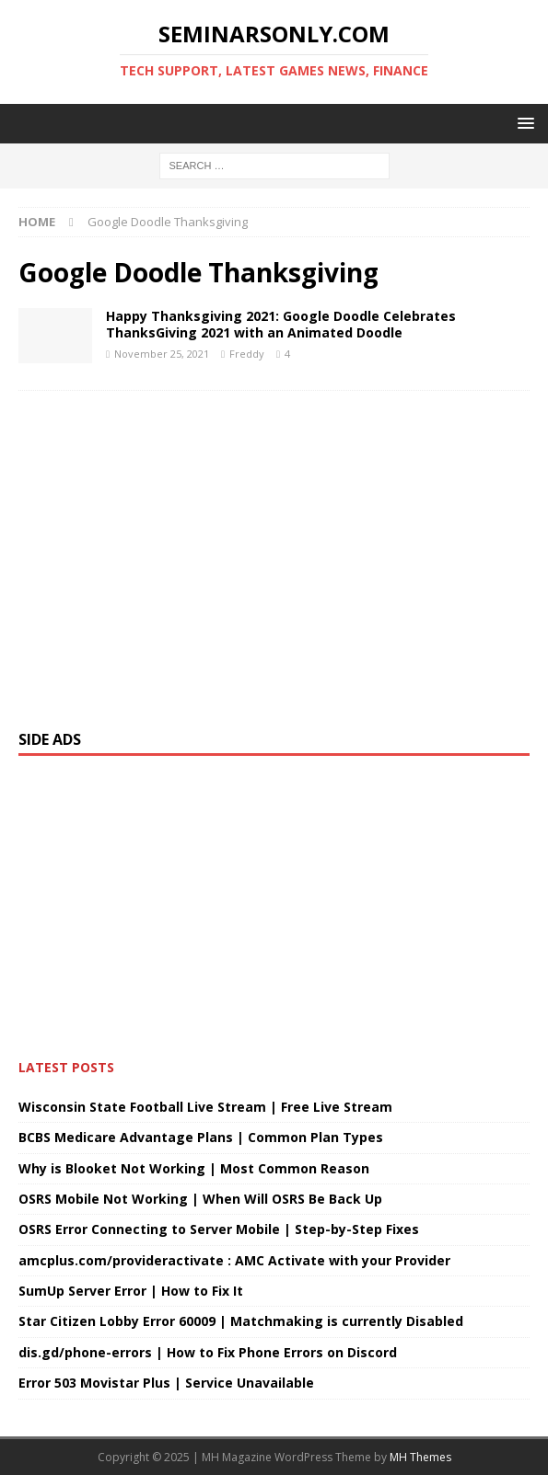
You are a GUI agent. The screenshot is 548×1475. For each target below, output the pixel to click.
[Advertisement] (274, 551)
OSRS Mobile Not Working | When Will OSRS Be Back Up (200, 1198)
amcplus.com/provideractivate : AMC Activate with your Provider (234, 1260)
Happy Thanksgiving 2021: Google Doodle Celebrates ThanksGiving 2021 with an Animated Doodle (281, 324)
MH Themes (420, 1457)
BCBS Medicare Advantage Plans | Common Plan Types (200, 1137)
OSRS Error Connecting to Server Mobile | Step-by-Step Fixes (218, 1229)
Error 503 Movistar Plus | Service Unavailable (166, 1382)
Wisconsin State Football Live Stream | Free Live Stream (205, 1106)
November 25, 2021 (161, 353)
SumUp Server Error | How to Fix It (130, 1290)
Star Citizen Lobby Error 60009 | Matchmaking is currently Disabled (240, 1321)
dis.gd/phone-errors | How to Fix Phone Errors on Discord (207, 1352)
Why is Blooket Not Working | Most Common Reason (193, 1168)
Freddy (246, 353)
